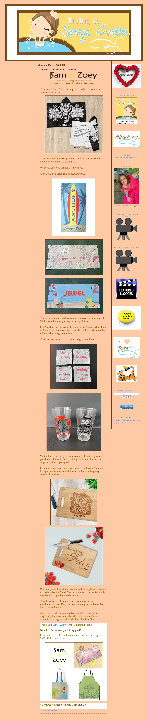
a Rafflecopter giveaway (49, 710)
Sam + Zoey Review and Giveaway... (59, 69)
